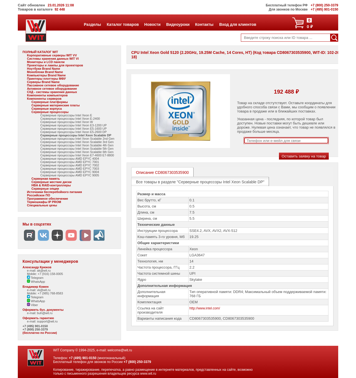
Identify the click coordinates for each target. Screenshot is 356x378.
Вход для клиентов (237, 24)
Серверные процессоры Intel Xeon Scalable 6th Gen (76, 152)
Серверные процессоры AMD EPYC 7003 (69, 168)
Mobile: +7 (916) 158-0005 (45, 274)
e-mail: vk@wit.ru (39, 290)
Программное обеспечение (47, 198)
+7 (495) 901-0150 (35, 326)
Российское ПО (38, 195)
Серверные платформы (49, 102)
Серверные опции (45, 188)
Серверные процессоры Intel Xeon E (66, 115)
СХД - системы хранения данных (52, 92)
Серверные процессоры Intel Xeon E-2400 (70, 118)
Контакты (204, 24)
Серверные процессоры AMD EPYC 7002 (69, 165)
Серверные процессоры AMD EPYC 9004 (69, 172)
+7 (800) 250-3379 (35, 329)
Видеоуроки (177, 24)
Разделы (92, 24)
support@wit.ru (47, 321)
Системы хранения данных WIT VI (53, 58)
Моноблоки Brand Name (45, 72)
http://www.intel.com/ (204, 308)
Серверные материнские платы (55, 105)
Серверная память (45, 178)
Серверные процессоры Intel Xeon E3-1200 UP (73, 125)
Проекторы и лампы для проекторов (55, 65)
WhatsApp (36, 281)
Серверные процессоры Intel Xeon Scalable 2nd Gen (77, 138)
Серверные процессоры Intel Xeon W (66, 122)
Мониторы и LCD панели (46, 62)
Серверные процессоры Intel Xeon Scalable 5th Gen (76, 148)
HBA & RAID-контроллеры (51, 185)
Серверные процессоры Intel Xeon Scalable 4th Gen (76, 145)
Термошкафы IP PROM (44, 202)
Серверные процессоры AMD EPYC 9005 (69, 175)
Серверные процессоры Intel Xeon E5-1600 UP (73, 128)
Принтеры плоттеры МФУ (46, 78)
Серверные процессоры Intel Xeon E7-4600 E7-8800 (77, 155)
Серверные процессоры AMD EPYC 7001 (69, 162)
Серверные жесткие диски (51, 182)
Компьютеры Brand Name (46, 75)
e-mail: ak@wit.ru (39, 270)
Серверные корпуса (46, 108)
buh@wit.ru (45, 313)
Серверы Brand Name (43, 82)
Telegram (35, 277)
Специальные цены (42, 205)
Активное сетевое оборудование (52, 88)
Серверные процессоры (49, 112)
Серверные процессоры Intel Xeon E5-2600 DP (73, 132)
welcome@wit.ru (119, 350)
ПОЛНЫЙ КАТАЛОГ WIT (40, 52)
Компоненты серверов (44, 98)
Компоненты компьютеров (47, 95)
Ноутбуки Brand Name (43, 68)
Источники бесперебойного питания (54, 192)
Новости (152, 24)
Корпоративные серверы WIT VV (52, 55)
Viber (32, 305)
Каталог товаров (123, 24)
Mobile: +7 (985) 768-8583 (45, 293)
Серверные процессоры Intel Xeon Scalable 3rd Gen (77, 142)
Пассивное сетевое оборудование (53, 85)
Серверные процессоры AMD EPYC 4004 (69, 158)
